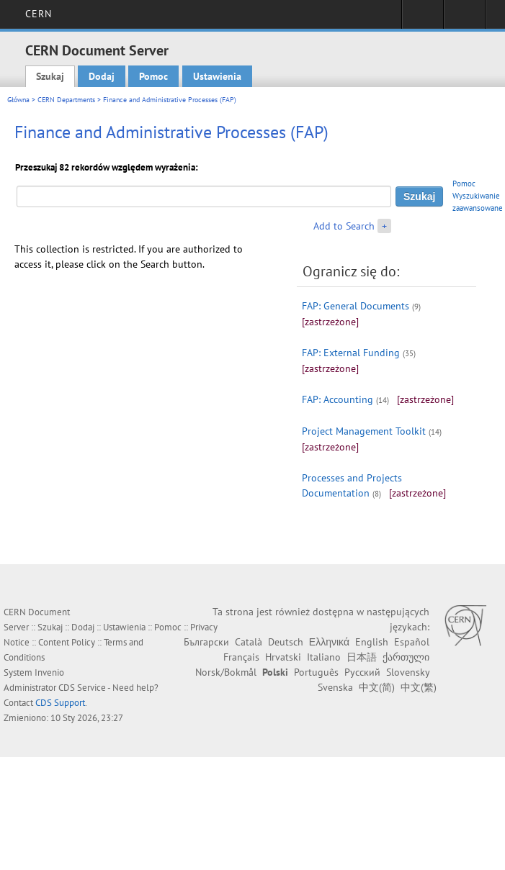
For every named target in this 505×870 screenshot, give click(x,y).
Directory (464, 18)
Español (411, 641)
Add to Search (344, 225)
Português (316, 672)
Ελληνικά (329, 641)
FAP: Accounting (337, 399)
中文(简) (377, 687)
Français (241, 657)
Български (206, 641)
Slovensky (407, 672)
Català (248, 641)
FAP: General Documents (355, 305)
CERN (38, 13)
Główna (18, 99)
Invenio (49, 672)
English (371, 641)
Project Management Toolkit (364, 431)
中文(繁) (419, 687)
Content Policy (66, 642)
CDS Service (82, 687)
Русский (362, 672)
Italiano (324, 657)
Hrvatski (283, 657)
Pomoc (153, 76)
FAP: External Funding (351, 352)
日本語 (362, 657)
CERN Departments (66, 99)
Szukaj (50, 76)
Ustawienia (217, 76)
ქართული (406, 657)
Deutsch (285, 641)
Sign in (422, 18)
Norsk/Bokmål (225, 672)
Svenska (335, 687)
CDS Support (60, 703)
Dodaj (102, 76)
